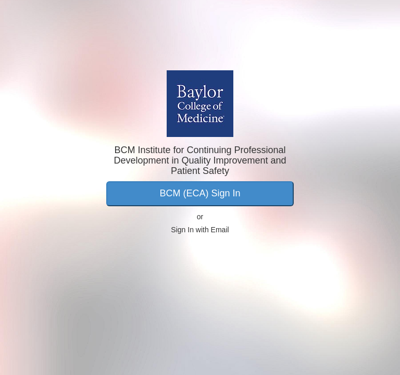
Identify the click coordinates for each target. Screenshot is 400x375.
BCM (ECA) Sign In (199, 193)
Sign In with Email (200, 230)
